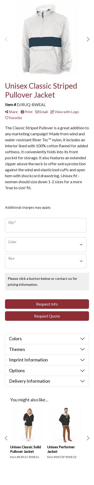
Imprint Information (28, 359)
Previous (6, 39)
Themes (17, 349)
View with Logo (64, 112)
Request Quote (47, 316)
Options (17, 370)
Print (27, 112)
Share (11, 112)
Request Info (47, 304)
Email (41, 112)
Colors (15, 338)
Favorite (13, 118)
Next (87, 39)
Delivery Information (29, 381)
